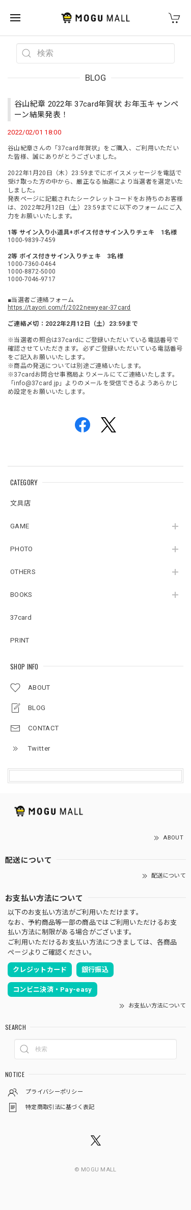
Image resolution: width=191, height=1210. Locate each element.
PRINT (20, 640)
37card (21, 617)
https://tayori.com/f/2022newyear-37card (69, 307)
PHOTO (21, 549)
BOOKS (21, 594)
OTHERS (23, 572)
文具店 (20, 503)
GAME (19, 526)
